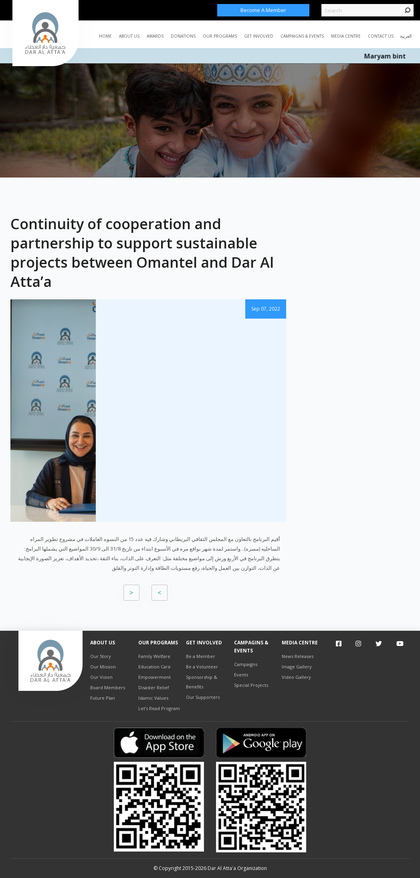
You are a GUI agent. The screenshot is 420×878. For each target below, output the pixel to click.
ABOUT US (129, 36)
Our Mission (103, 667)
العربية (406, 36)
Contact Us (381, 36)
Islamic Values (153, 698)
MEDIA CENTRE (346, 36)
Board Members (107, 687)
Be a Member (200, 656)
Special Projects (251, 685)
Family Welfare (154, 656)
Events (241, 675)
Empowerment (154, 677)
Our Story (100, 656)
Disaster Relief (153, 687)
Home (105, 36)
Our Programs (220, 36)
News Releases (297, 656)
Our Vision (101, 677)
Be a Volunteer (202, 667)
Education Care (154, 667)
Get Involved (258, 36)
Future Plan (102, 698)
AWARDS (155, 36)
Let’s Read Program (159, 708)
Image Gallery (297, 667)
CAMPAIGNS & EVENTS (302, 36)
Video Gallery (296, 677)
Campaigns (245, 664)
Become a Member (263, 10)
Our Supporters (203, 697)
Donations (183, 36)
